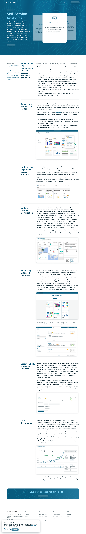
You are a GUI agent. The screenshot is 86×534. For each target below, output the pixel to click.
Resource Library (42, 520)
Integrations (41, 2)
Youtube (69, 516)
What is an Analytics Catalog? (45, 516)
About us (27, 514)
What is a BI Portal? (43, 514)
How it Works (32, 2)
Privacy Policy (33, 525)
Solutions (49, 2)
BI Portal (58, 112)
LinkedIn (69, 514)
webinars (45, 481)
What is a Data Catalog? (44, 518)
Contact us (27, 518)
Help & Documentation (57, 518)
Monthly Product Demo (29, 520)
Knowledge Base (56, 514)
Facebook (69, 518)
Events (26, 516)
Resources (57, 2)
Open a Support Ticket (57, 516)
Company (65, 2)
